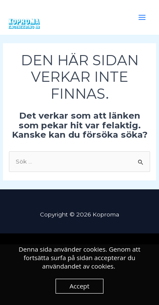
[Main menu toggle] (142, 17)
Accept (79, 286)
